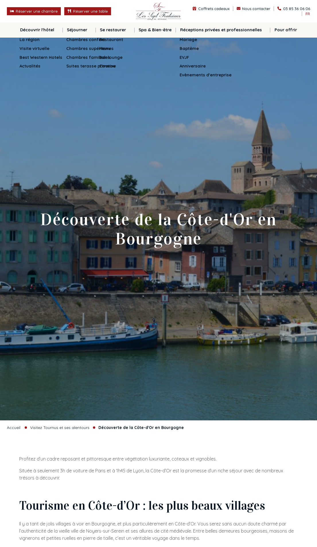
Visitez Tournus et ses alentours (60, 427)
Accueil (13, 427)
